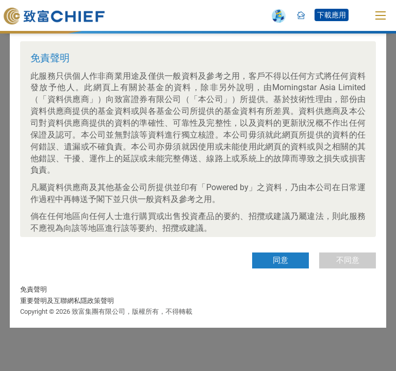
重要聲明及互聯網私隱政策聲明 (67, 301)
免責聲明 (33, 289)
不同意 (347, 260)
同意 (280, 260)
